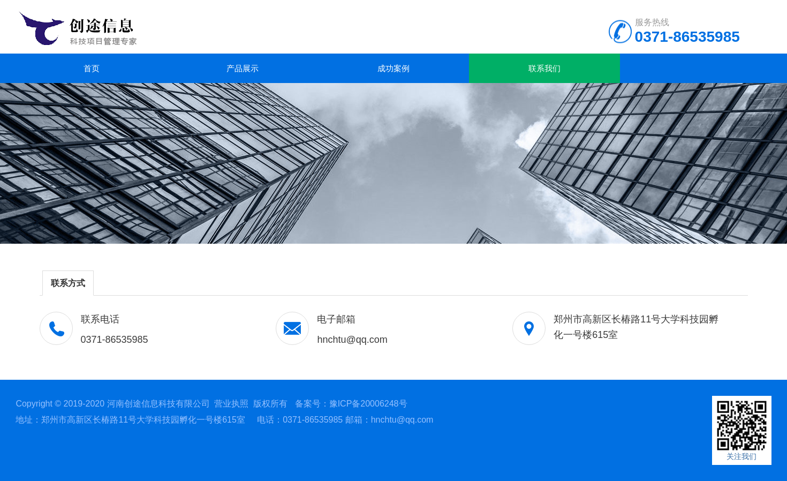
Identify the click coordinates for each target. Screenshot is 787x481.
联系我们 (544, 68)
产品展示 (242, 68)
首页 (92, 68)
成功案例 (393, 68)
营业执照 (231, 403)
